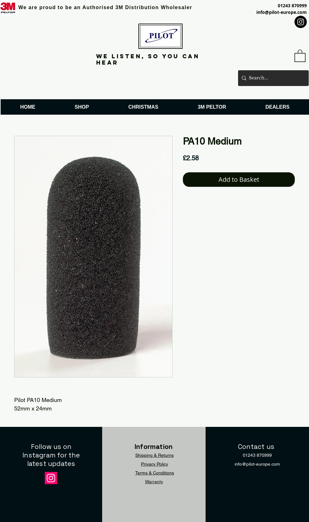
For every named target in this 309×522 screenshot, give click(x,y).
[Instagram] (300, 22)
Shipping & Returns (154, 455)
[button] (300, 55)
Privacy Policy (154, 464)
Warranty (154, 481)
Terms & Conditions (154, 472)
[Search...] (272, 78)
